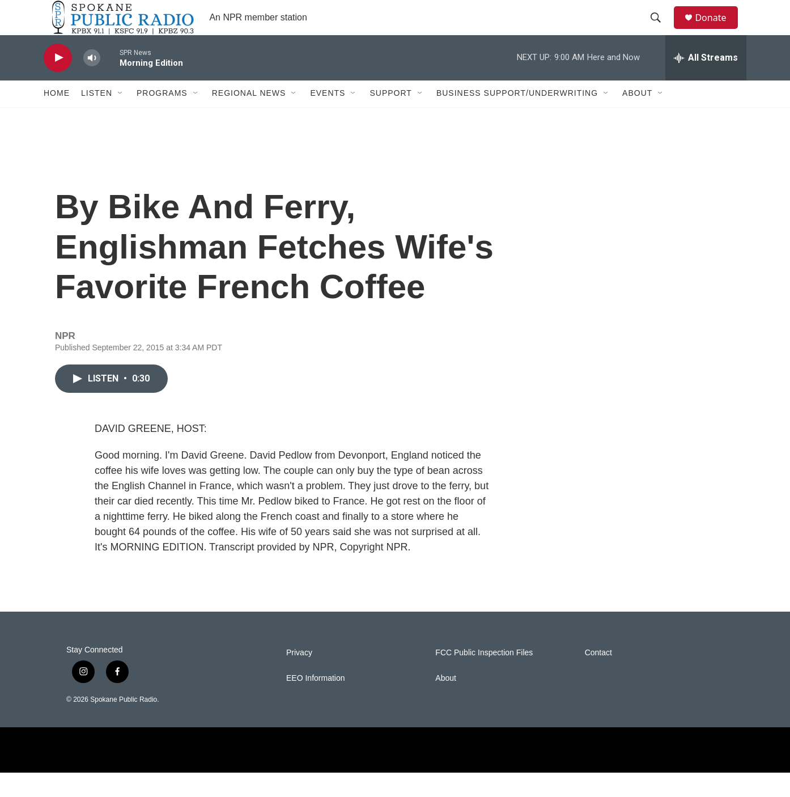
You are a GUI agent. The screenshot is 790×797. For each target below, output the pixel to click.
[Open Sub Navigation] (120, 117)
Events (327, 117)
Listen (96, 117)
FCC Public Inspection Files (484, 677)
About (637, 117)
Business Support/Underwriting (517, 117)
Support (390, 117)
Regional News (249, 117)
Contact (598, 677)
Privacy (299, 677)
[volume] (91, 82)
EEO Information (315, 702)
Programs (162, 117)
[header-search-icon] (661, 30)
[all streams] (705, 82)
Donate (717, 30)
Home (57, 117)
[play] (58, 82)
